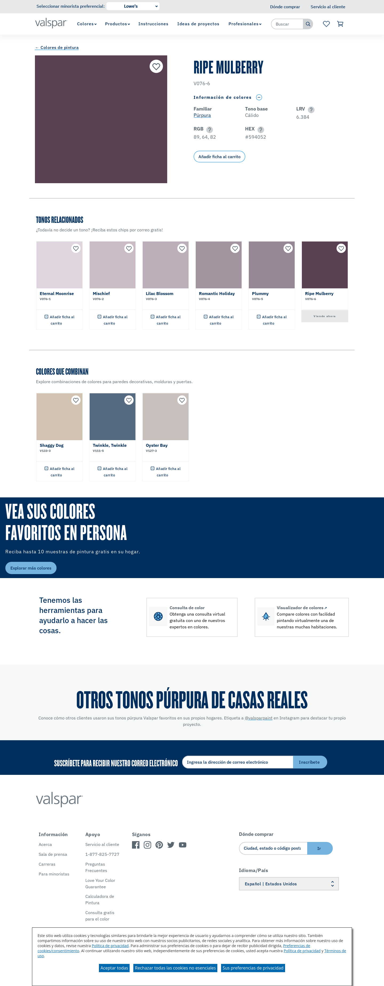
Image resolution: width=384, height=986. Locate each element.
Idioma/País (253, 870)
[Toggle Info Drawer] (259, 97)
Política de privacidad (110, 945)
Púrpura (202, 115)
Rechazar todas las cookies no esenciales (175, 968)
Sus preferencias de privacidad (253, 968)
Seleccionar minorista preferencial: (71, 6)
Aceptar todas (114, 968)
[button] (310, 110)
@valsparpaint (259, 718)
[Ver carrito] (340, 24)
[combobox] (287, 24)
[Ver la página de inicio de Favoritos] (326, 24)
